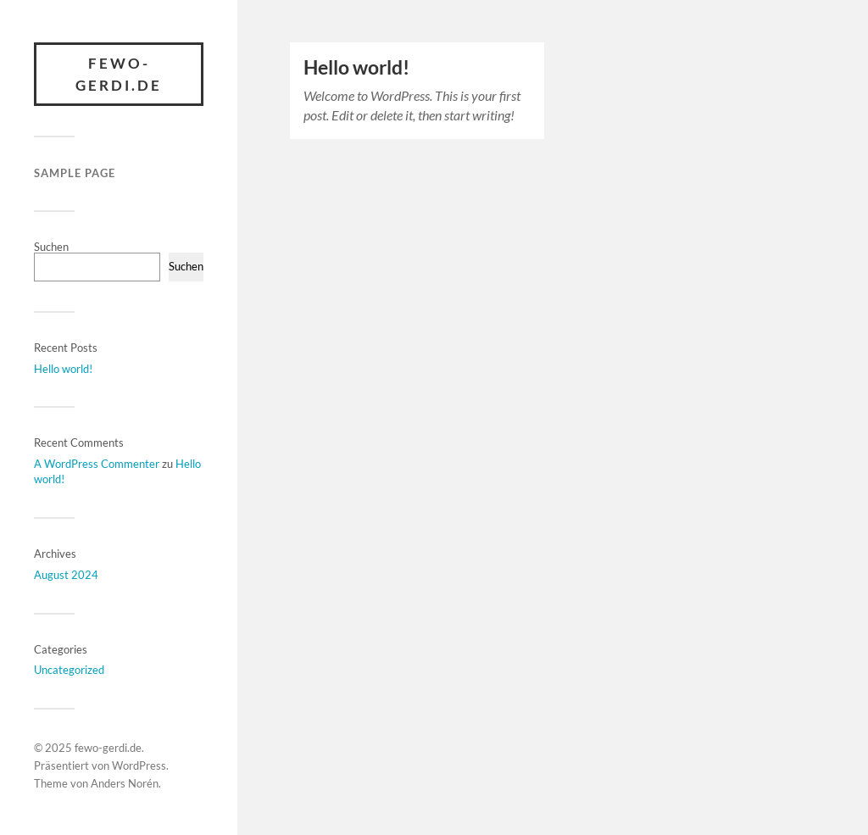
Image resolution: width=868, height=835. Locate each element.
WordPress (139, 765)
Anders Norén (125, 783)
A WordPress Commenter (96, 463)
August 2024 (66, 575)
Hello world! (63, 369)
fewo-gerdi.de (118, 74)
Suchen (51, 246)
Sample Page (74, 173)
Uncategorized (69, 669)
